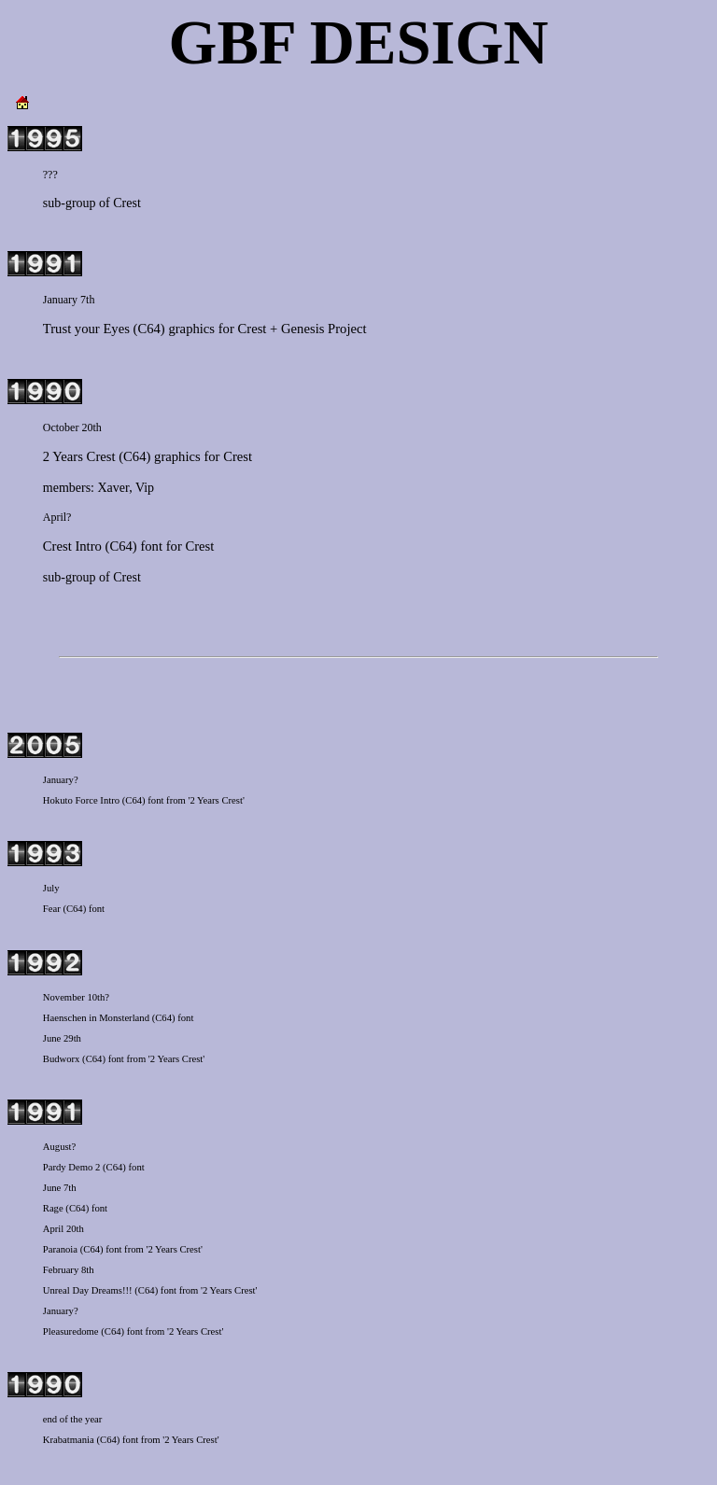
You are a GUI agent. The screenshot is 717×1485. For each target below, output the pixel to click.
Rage (53, 1208)
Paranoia (60, 1249)
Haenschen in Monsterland (96, 1018)
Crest (127, 203)
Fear (52, 909)
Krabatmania (68, 1440)
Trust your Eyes (86, 328)
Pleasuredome (71, 1331)
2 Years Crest (79, 456)
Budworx (61, 1059)
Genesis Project (324, 328)
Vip (144, 488)
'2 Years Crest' (216, 800)
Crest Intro (72, 546)
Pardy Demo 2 (72, 1167)
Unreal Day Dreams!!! (88, 1290)
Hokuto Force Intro (81, 800)
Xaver (114, 488)
